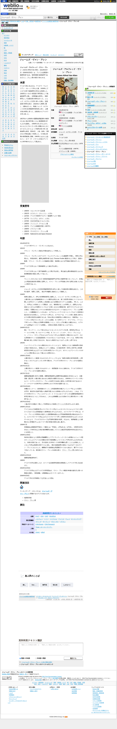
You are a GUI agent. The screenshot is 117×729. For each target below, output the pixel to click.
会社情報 (74, 691)
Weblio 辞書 (106, 1)
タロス (56, 307)
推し (24, 585)
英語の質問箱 (8, 150)
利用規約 (11, 694)
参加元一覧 (112, 14)
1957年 (22, 118)
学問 (5, 55)
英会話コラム (8, 145)
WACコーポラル (29, 307)
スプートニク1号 (61, 404)
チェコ (67, 519)
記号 (3, 138)
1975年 (26, 216)
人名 (22, 21)
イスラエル (53, 519)
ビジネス (6, 35)
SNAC (38, 532)
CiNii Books (39, 524)
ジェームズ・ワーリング (95, 147)
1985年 (26, 223)
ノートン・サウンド (55, 322)
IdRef (43, 532)
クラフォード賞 (64, 151)
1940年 (22, 93)
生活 (5, 60)
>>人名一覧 (56, 599)
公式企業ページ (76, 689)
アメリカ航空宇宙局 (62, 429)
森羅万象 (91, 243)
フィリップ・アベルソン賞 (39, 223)
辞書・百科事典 (8, 80)
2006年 (61, 118)
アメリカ (61, 519)
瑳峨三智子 (92, 259)
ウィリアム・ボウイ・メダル (39, 218)
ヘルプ (114, 1)
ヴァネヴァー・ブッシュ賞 (39, 231)
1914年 (61, 110)
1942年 (35, 104)
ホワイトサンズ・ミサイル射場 (43, 320)
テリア (73, 307)
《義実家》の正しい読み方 (97, 256)
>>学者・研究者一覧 (66, 599)
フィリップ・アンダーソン (59, 596)
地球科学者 (28, 498)
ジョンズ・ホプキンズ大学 (67, 132)
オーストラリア (76, 519)
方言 (5, 78)
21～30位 (104, 237)
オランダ (38, 521)
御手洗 (44, 585)
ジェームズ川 (91, 163)
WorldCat (52, 516)
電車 (5, 43)
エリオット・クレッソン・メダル (41, 213)
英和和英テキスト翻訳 (30, 640)
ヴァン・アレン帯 (65, 140)
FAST (37, 516)
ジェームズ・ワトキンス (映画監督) (98, 137)
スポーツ (6, 68)
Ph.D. (38, 91)
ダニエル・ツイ (42, 597)
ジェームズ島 (91, 161)
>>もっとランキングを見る (107, 272)
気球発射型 (91, 105)
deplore (91, 263)
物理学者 (38, 21)
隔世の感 (91, 253)
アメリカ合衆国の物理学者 (50, 21)
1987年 (26, 226)
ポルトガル (55, 521)
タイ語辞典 (96, 704)
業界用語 (6, 38)
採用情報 (74, 693)
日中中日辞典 (35, 1)
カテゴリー (61, 55)
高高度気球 (41, 338)
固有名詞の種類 (15, 21)
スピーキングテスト (10, 155)
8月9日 (66, 118)
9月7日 (66, 110)
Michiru (91, 246)
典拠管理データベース (51, 513)
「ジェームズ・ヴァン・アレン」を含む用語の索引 (36, 662)
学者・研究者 (29, 21)
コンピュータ (8, 40)
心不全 (44, 478)
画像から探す (34, 691)
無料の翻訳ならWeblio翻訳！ (34, 7)
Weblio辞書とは (13, 689)
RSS (66, 716)
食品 (5, 73)
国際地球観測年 (39, 118)
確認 (90, 250)
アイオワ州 (77, 112)
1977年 (26, 218)
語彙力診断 (8, 153)
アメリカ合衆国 (67, 112)
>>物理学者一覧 (78, 599)
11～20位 (97, 237)
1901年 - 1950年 (92, 112)
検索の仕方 (12, 691)
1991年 (26, 231)
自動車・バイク (8, 45)
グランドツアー (92, 116)
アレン (89, 121)
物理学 (61, 129)
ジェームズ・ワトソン (94, 139)
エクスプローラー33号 (94, 127)
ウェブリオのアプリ (35, 689)
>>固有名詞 (48, 599)
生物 (5, 70)
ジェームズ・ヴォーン (94, 159)
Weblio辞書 (38, 680)
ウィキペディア (27, 55)
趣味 (5, 65)
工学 (5, 50)
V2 (29, 302)
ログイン (97, 1)
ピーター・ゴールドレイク (43, 596)
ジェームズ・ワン (93, 144)
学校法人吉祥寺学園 (95, 266)
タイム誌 (45, 136)
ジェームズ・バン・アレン (96, 101)
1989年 (26, 229)
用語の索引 (46, 55)
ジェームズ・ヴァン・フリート (97, 156)
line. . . (34, 585)
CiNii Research (50, 524)
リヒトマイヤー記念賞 (37, 211)
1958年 (30, 118)
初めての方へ (104, 14)
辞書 (4, 1)
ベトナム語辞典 (97, 706)
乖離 (90, 269)
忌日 (88, 110)
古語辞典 (53, 1)
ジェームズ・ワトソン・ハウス (97, 142)
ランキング (53, 55)
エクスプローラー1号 (30, 126)
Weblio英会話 (8, 148)
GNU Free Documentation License (52, 676)
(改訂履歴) (55, 678)
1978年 (26, 221)
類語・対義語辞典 (13, 1)
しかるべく (67, 585)
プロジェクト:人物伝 (67, 154)
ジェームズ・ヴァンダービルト (97, 149)
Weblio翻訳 (96, 694)
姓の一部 (90, 97)
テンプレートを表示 (77, 157)
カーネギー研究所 (31, 93)
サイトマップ (13, 698)
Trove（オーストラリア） (44, 527)
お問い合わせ (54, 689)
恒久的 (55, 585)
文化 (5, 58)
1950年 (37, 111)
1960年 (26, 211)
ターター (80, 307)
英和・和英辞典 (25, 1)
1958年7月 (90, 93)
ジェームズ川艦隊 (93, 166)
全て (3, 33)
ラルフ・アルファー (53, 597)
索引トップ (38, 55)
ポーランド (46, 521)
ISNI (42, 516)
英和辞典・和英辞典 (98, 693)
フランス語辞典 (97, 700)
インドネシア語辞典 (98, 702)
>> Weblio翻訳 (110, 276)
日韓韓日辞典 (45, 1)
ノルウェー (39, 519)
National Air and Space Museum (41, 234)
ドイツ (46, 519)
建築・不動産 (8, 53)
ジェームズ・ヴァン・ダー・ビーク (98, 154)
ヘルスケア (7, 63)
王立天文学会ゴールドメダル (68, 143)
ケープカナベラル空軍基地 (33, 412)
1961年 (26, 213)
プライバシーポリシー (15, 696)
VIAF (46, 516)
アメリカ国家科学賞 (65, 148)
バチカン (63, 521)
